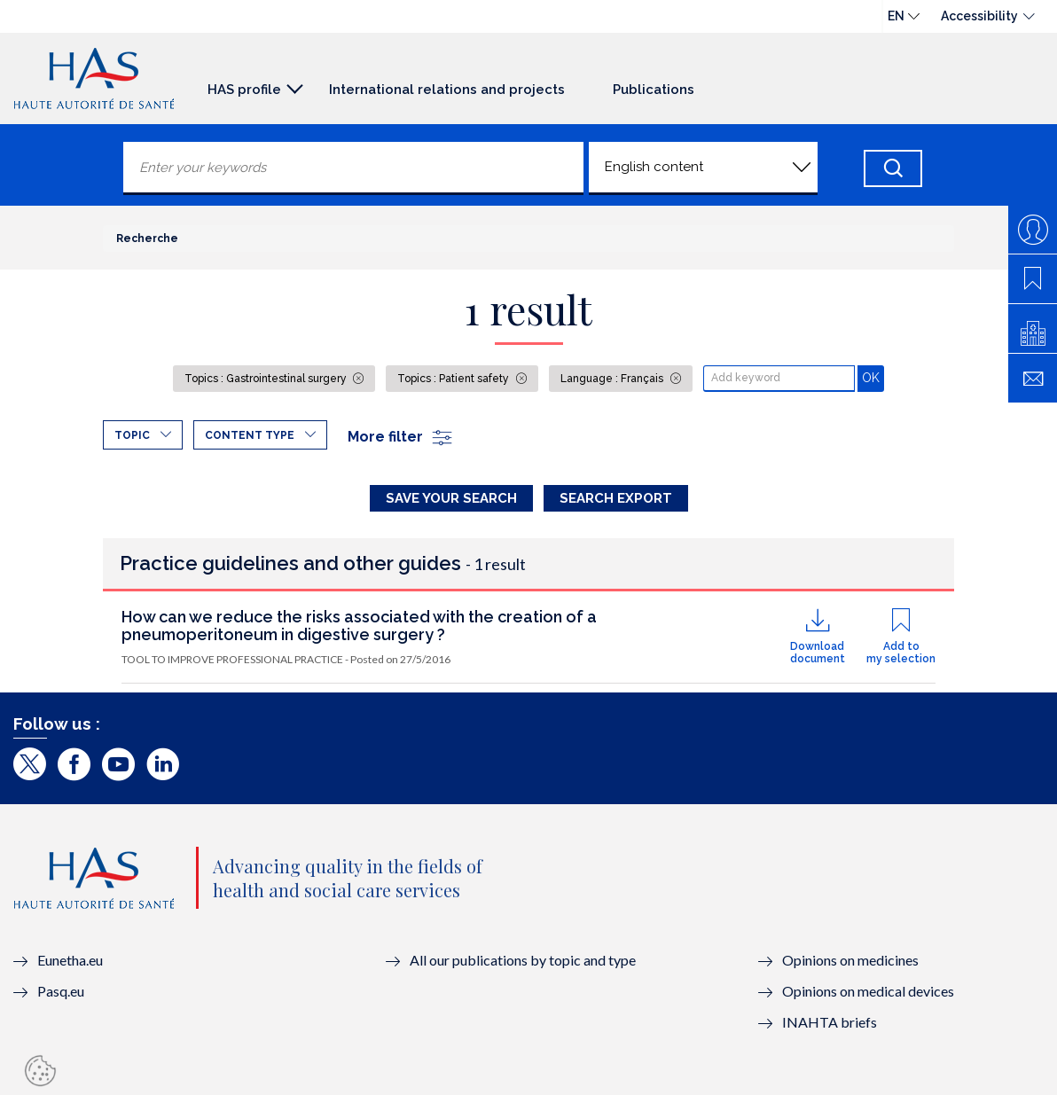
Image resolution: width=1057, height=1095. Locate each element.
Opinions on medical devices (868, 990)
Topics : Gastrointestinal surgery (266, 378)
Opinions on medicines (850, 959)
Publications (653, 90)
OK (873, 377)
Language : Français (613, 378)
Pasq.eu (60, 990)
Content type (249, 435)
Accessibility (979, 16)
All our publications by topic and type (523, 959)
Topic (132, 435)
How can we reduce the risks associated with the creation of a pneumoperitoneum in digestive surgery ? (359, 625)
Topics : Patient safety (454, 378)
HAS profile (244, 90)
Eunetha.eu (70, 959)
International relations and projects (447, 90)
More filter (401, 436)
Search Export (616, 498)
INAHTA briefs (829, 1021)
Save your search (451, 498)
